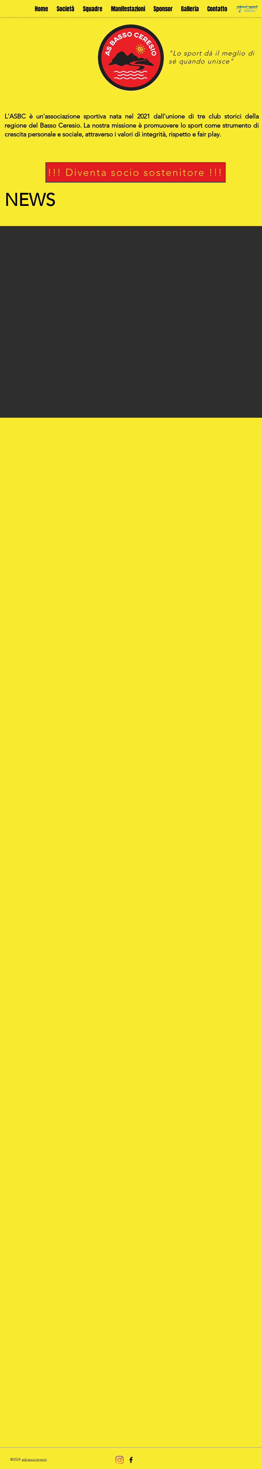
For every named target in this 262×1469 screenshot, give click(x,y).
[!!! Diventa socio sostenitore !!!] (135, 172)
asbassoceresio (34, 1459)
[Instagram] (119, 1460)
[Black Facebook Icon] (131, 1460)
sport (193, 53)
